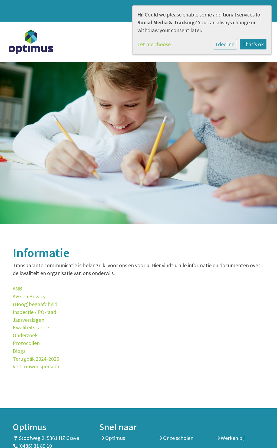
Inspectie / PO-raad (34, 311)
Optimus (115, 437)
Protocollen (26, 342)
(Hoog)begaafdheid (35, 303)
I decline (225, 44)
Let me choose (154, 44)
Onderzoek (25, 335)
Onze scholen (178, 437)
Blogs (19, 350)
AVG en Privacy (29, 296)
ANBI (18, 288)
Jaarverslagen (28, 319)
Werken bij (233, 437)
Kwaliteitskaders (31, 327)
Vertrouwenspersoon (37, 366)
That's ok (253, 44)
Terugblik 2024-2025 (36, 358)
